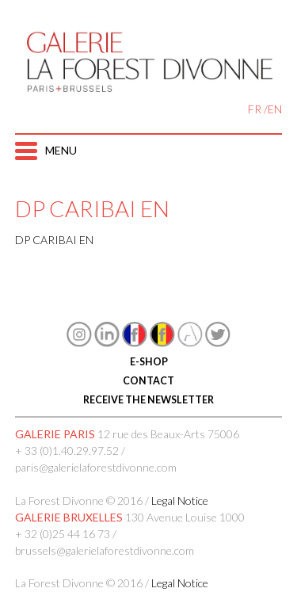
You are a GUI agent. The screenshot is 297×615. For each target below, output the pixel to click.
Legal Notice (179, 500)
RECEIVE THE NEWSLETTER (148, 400)
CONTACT (148, 381)
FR (254, 109)
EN (275, 109)
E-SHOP (149, 362)
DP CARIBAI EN (54, 239)
